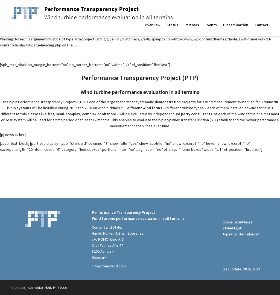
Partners (192, 24)
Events (211, 24)
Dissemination (235, 24)
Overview (152, 24)
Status (172, 24)
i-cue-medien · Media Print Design (47, 288)
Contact (262, 24)
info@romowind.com (109, 266)
